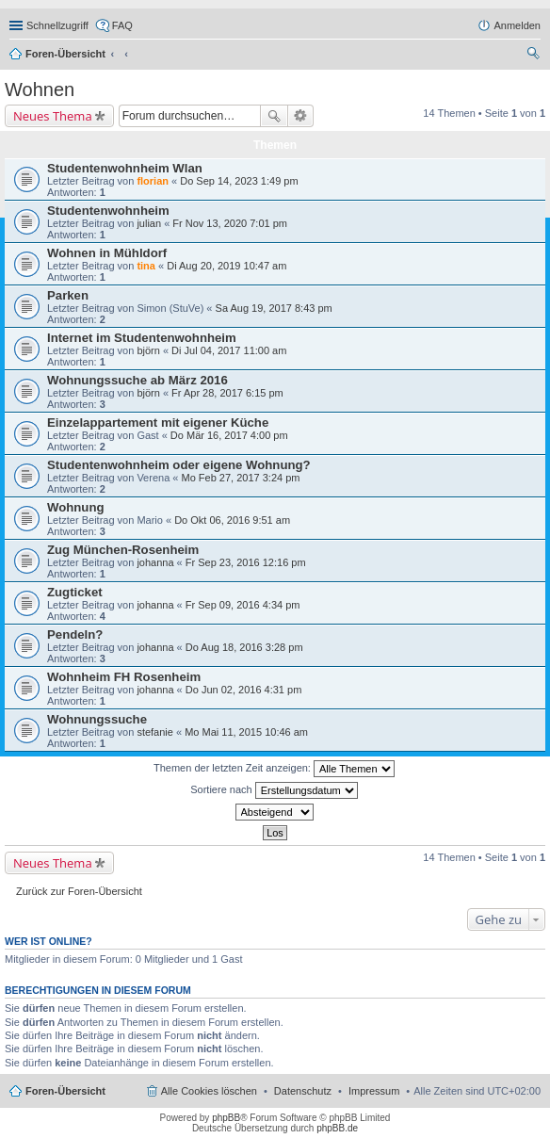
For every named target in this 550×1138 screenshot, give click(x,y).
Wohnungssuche (97, 719)
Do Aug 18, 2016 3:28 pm (244, 647)
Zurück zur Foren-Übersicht (79, 891)
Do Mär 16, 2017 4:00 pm (229, 435)
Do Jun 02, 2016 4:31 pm (244, 689)
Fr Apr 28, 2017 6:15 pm (227, 392)
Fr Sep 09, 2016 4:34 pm (243, 604)
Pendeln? (75, 634)
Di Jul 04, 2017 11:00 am (228, 350)
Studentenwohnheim (108, 210)
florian (153, 181)
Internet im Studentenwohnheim (141, 338)
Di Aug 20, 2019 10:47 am (226, 265)
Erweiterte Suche (301, 116)
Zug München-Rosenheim (123, 550)
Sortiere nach (273, 790)
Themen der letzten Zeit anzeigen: (274, 768)
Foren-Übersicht (65, 53)
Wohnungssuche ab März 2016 (137, 380)
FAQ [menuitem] (122, 25)
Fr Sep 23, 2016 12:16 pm (246, 562)
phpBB (226, 1118)
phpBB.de (337, 1128)
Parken (68, 295)
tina (146, 265)
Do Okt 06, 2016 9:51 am (232, 520)
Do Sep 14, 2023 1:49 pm (239, 181)
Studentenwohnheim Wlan (124, 168)
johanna (155, 562)
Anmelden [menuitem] (517, 25)
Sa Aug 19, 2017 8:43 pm (274, 308)
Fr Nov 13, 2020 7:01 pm (229, 223)
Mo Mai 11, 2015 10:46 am (246, 732)
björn (148, 350)
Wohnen (39, 89)
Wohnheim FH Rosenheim (124, 677)
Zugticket (75, 592)
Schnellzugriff (57, 25)
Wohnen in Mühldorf (107, 253)
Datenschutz (303, 1091)
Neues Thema (52, 115)
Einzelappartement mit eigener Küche (157, 422)
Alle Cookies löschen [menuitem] (209, 1091)
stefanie (155, 732)
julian (149, 223)
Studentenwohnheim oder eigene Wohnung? (179, 465)
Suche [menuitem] (535, 55)
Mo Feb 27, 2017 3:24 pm (241, 477)
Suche (274, 116)
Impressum (373, 1091)
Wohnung (76, 507)
